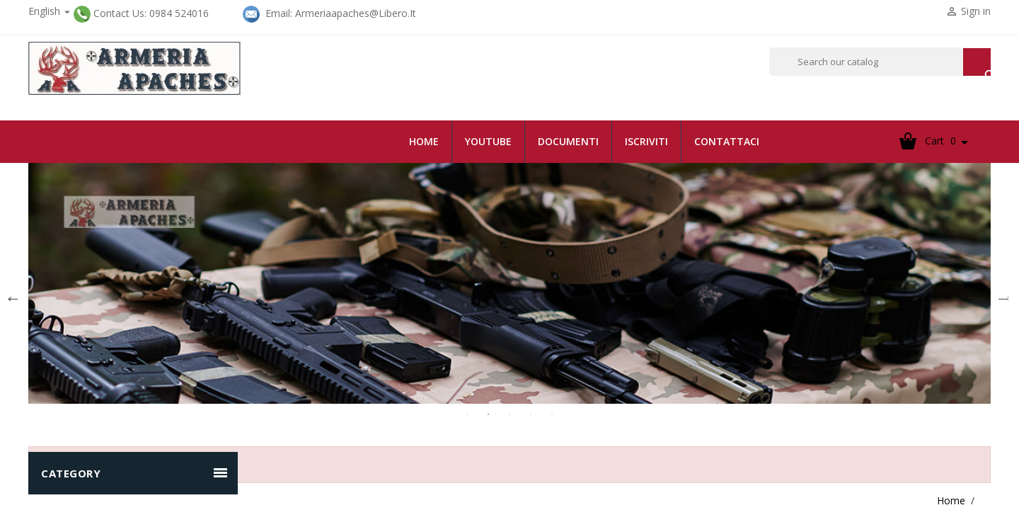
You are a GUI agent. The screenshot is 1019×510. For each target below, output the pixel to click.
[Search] (880, 61)
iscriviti (646, 141)
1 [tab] (467, 414)
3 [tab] (509, 414)
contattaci (726, 141)
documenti (568, 141)
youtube (488, 141)
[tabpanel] (509, 283)
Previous (11, 294)
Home (424, 141)
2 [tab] (488, 414)
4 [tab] (531, 414)
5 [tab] (552, 414)
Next (1001, 294)
